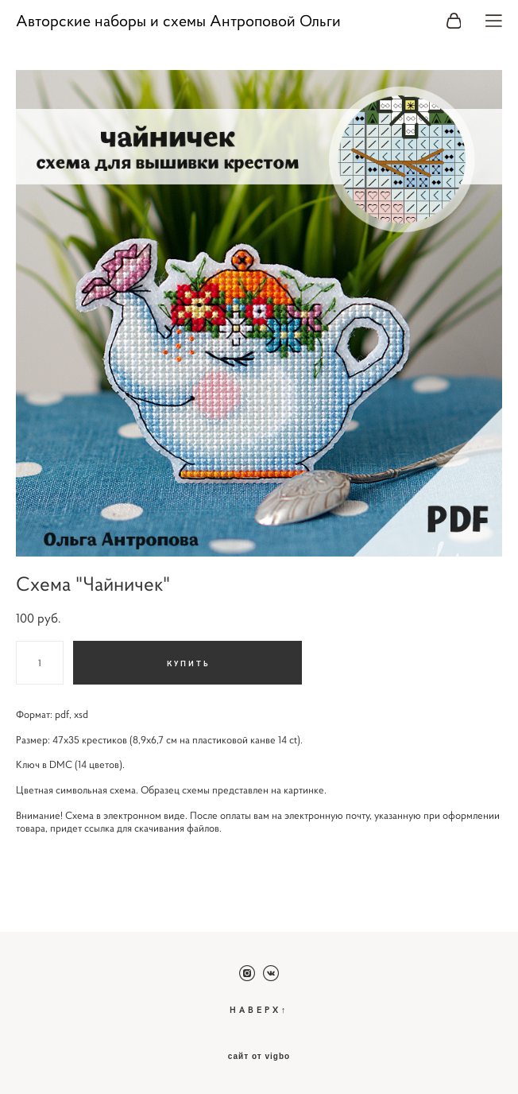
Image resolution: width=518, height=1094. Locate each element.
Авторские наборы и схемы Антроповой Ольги (178, 21)
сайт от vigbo (259, 1057)
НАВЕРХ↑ (259, 1009)
